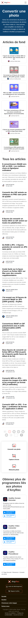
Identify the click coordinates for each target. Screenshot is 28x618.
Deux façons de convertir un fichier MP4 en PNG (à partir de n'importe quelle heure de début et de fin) (14, 353)
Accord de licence (18, 614)
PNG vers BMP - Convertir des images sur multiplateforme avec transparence (14, 93)
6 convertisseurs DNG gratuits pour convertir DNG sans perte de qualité (14, 148)
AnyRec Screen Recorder (14, 499)
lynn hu (17, 96)
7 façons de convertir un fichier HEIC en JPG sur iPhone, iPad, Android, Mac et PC (14, 57)
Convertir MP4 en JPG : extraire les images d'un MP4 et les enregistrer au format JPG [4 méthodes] (14, 381)
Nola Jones (17, 61)
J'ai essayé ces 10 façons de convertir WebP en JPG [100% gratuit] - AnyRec (14, 76)
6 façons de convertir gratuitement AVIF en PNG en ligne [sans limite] (14, 130)
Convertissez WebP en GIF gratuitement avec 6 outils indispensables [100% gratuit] (13, 327)
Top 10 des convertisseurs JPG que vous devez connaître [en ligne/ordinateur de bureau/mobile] (14, 112)
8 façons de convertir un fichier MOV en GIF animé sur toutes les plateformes (14, 221)
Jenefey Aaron (17, 78)
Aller (21, 435)
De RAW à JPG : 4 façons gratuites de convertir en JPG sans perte (14, 247)
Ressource (15, 572)
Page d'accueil (6, 572)
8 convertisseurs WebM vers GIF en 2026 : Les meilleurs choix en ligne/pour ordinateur (14, 167)
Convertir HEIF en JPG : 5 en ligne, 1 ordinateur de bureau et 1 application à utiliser (14, 406)
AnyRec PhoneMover (13, 553)
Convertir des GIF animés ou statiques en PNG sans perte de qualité (14, 194)
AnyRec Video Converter (13, 527)
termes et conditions (10, 613)
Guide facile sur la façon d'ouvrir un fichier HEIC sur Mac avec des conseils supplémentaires (13, 272)
